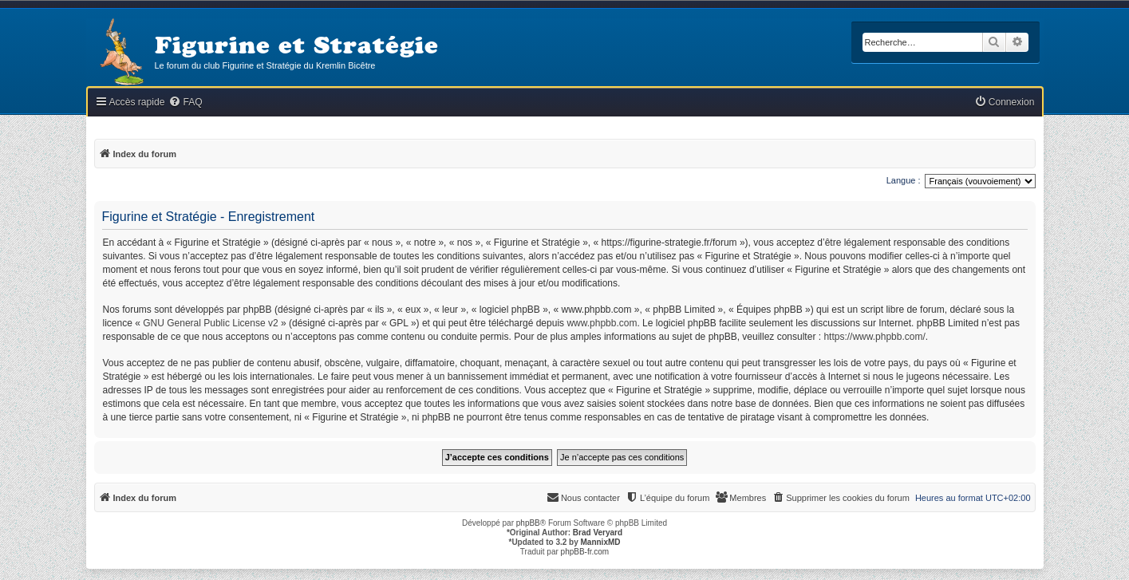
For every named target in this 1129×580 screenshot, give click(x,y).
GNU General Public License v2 (210, 323)
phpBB (528, 523)
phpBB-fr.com (585, 551)
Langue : (903, 180)
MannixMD (601, 542)
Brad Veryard (597, 532)
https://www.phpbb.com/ (874, 336)
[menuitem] (185, 102)
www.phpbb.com (601, 323)
